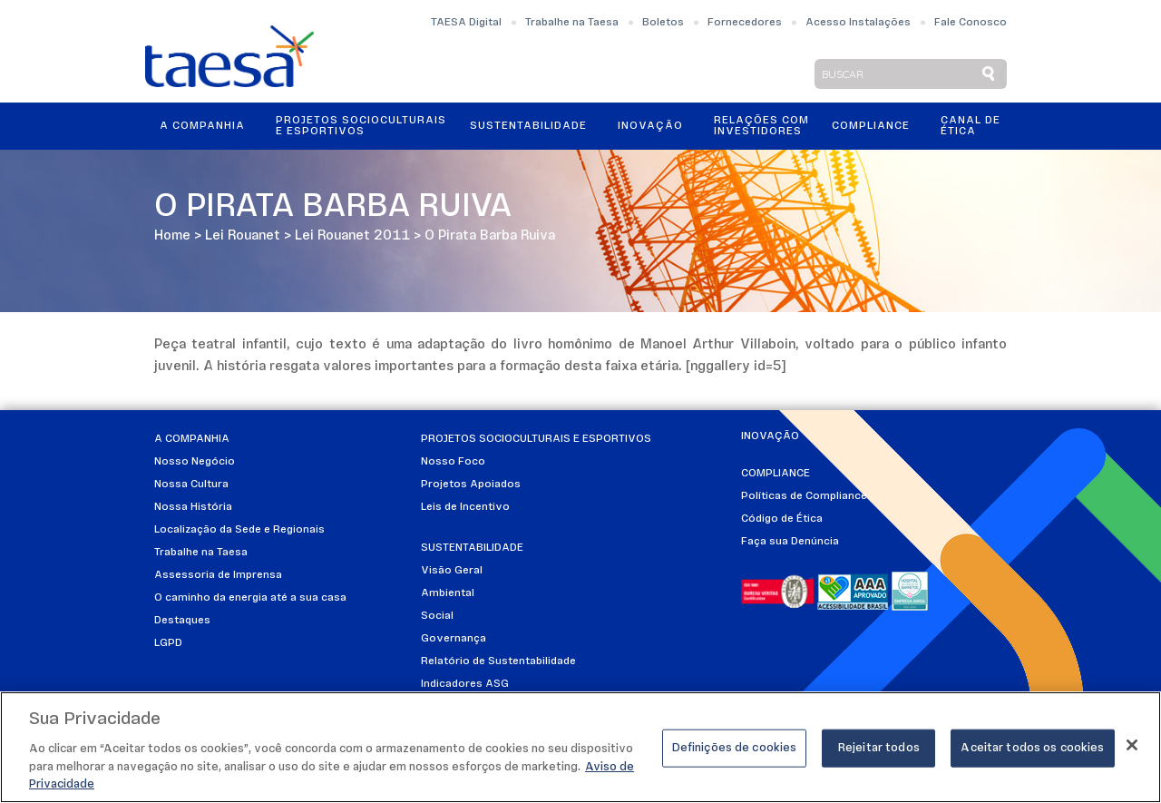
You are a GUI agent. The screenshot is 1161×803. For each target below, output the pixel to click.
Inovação (650, 126)
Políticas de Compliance (804, 496)
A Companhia (202, 126)
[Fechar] (1132, 746)
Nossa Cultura (191, 484)
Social (437, 616)
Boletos (663, 22)
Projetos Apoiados (471, 484)
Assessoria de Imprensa (218, 575)
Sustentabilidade (528, 126)
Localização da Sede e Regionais (239, 529)
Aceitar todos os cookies (1032, 749)
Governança (453, 638)
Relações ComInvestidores (761, 126)
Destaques (182, 620)
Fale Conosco (970, 22)
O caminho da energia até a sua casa (250, 597)
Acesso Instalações (858, 22)
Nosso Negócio (194, 461)
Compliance (871, 126)
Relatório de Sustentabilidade (498, 661)
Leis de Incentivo (465, 507)
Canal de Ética (970, 126)
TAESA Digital (466, 22)
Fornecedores (744, 22)
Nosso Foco (453, 461)
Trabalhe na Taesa (572, 22)
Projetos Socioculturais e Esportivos (361, 126)
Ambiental (447, 593)
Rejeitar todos (879, 749)
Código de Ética (782, 519)
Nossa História (193, 507)
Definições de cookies (734, 749)
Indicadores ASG (465, 684)
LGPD (168, 643)
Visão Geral (452, 570)
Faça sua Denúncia (790, 541)
